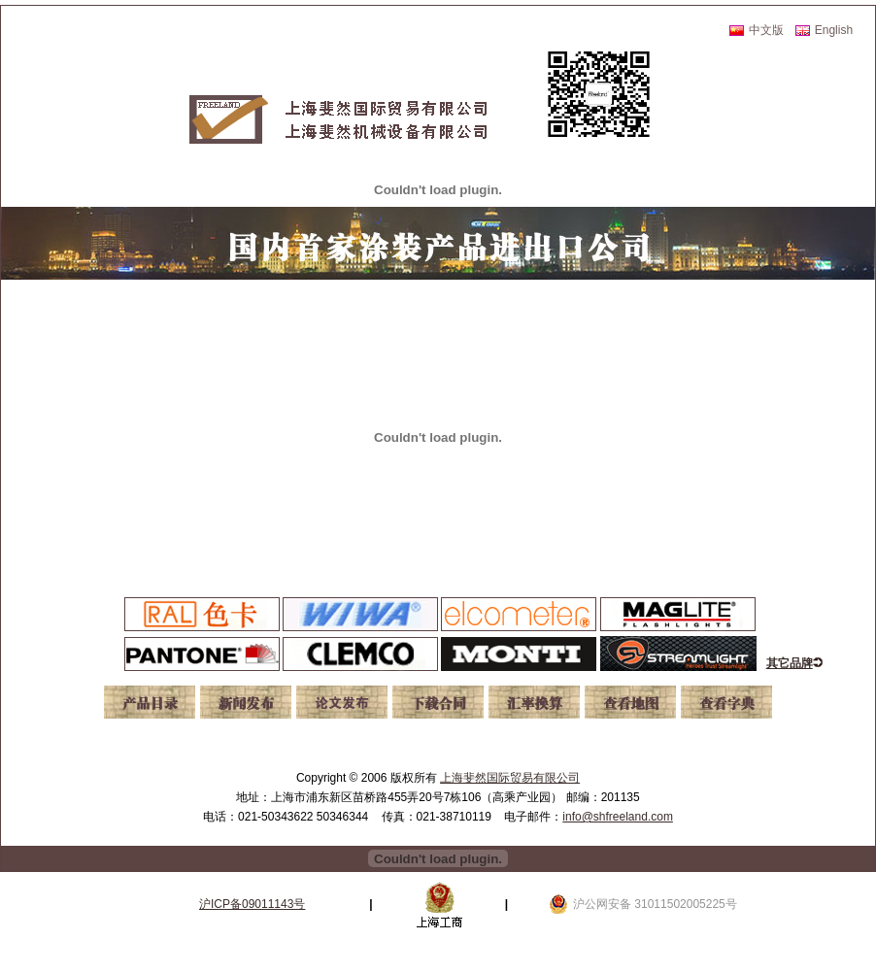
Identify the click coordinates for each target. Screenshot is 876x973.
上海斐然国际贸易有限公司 (510, 778)
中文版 (766, 30)
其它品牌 (789, 663)
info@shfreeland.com (617, 816)
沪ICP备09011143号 (252, 904)
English (834, 30)
